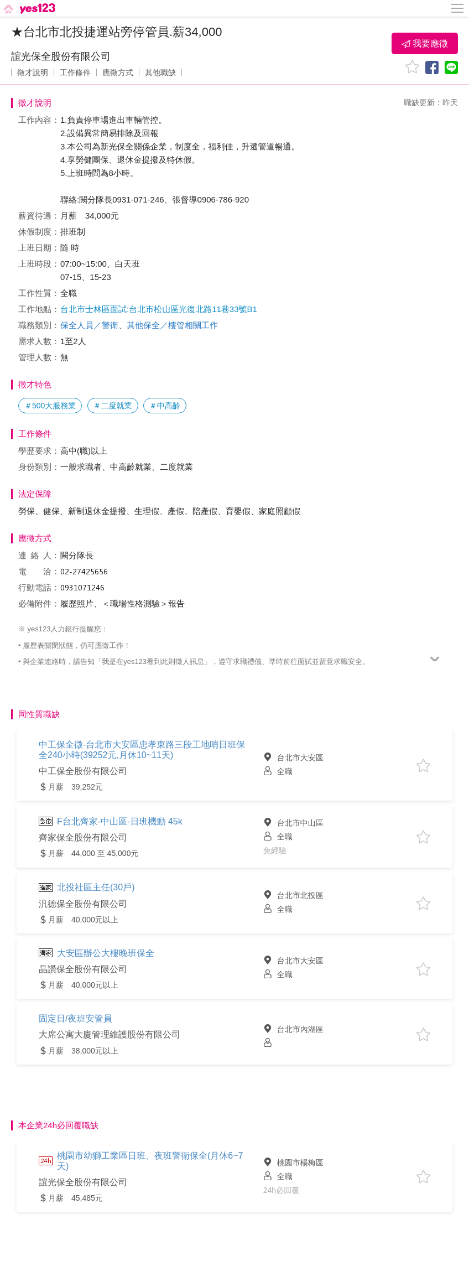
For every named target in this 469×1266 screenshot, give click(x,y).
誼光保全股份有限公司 (61, 56)
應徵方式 (117, 72)
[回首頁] (28, 8)
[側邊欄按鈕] (458, 8)
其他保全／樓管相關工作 (172, 325)
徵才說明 (32, 72)
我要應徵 (425, 44)
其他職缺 (160, 72)
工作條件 (75, 72)
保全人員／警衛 (89, 325)
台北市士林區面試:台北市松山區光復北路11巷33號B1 (158, 309)
